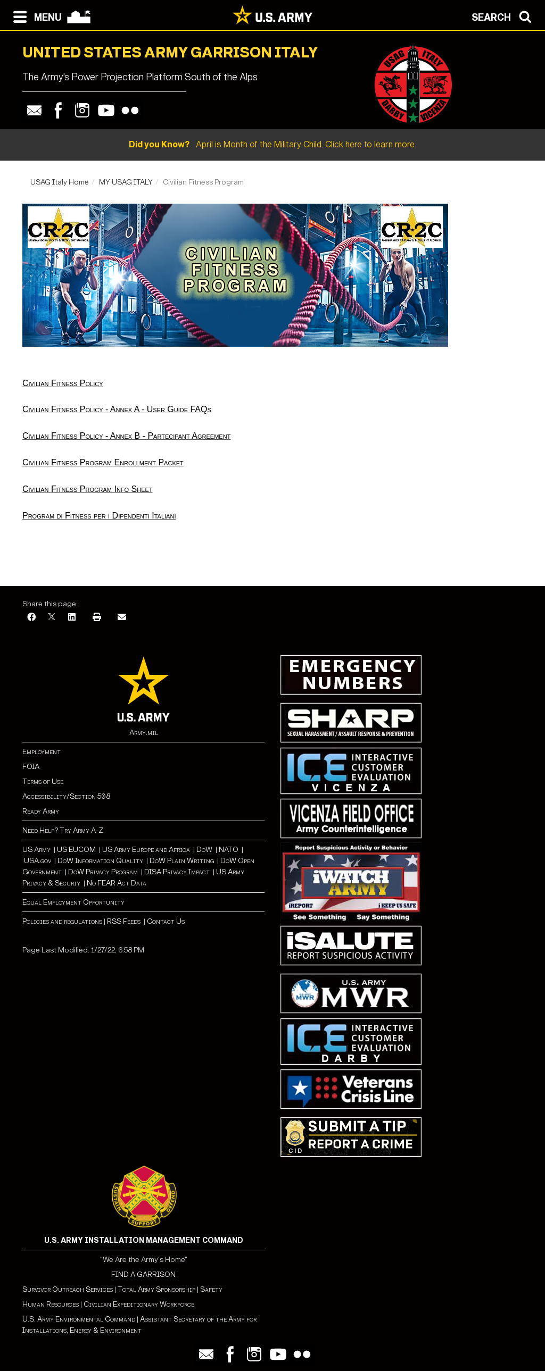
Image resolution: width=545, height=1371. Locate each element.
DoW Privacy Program (103, 871)
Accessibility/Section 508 (66, 796)
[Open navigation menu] (35, 15)
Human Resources (50, 1304)
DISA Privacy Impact (177, 871)
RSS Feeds (124, 921)
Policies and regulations (62, 921)
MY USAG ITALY (126, 182)
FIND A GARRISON (143, 1274)
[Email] (122, 617)
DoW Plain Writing (182, 860)
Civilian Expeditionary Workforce (139, 1304)
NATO (228, 849)
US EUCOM (76, 849)
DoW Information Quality (100, 860)
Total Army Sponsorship (156, 1289)
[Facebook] (31, 617)
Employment (41, 751)
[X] (51, 617)
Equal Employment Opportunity (73, 902)
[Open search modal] (504, 15)
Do (200, 849)
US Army (36, 849)
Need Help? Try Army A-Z (62, 830)
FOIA (30, 766)
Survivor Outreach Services (67, 1289)
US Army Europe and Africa (146, 849)
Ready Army (40, 811)
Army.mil (143, 732)
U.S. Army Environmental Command (78, 1319)
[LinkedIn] (72, 617)
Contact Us (166, 921)
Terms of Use (42, 781)
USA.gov (37, 860)
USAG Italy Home (59, 182)
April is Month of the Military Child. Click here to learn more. (272, 144)
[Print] (97, 617)
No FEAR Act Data (116, 883)
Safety (211, 1289)
